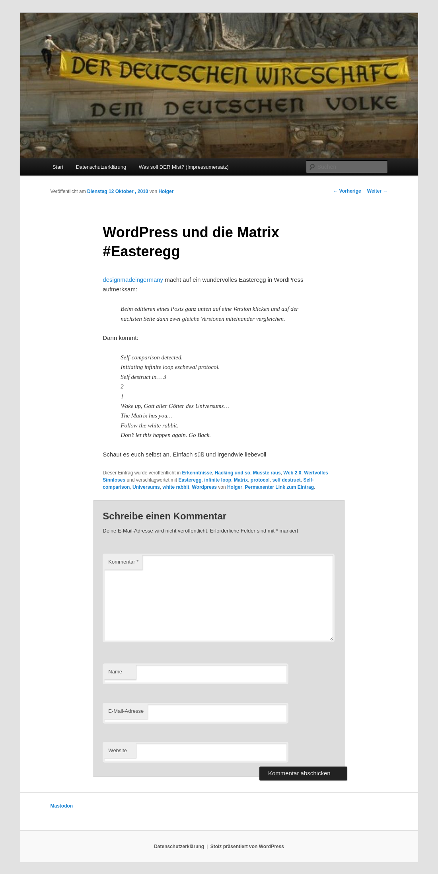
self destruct (287, 480)
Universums (146, 487)
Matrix (241, 480)
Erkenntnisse (197, 473)
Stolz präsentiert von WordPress (247, 846)
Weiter (377, 191)
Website (117, 750)
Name (115, 672)
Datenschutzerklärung (101, 167)
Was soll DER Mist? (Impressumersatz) (184, 167)
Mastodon (62, 806)
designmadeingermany (133, 279)
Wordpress (204, 487)
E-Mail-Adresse (126, 711)
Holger (165, 191)
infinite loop (217, 480)
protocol (260, 480)
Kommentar (123, 562)
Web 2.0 (292, 473)
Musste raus (267, 473)
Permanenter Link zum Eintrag (279, 487)
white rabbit (175, 487)
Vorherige (347, 191)
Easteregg (189, 480)
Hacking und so (232, 473)
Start (58, 167)
